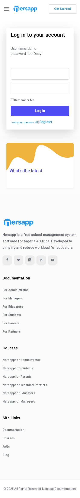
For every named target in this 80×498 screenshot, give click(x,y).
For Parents (11, 323)
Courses (9, 438)
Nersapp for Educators (19, 393)
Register (45, 122)
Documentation (13, 430)
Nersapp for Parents (17, 376)
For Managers (13, 298)
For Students (12, 315)
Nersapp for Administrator (22, 360)
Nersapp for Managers (19, 401)
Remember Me (22, 100)
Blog (6, 455)
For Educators (13, 306)
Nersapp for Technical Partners (25, 385)
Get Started (62, 9)
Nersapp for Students (18, 368)
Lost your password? (24, 122)
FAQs (6, 446)
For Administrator (15, 290)
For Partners (12, 331)
